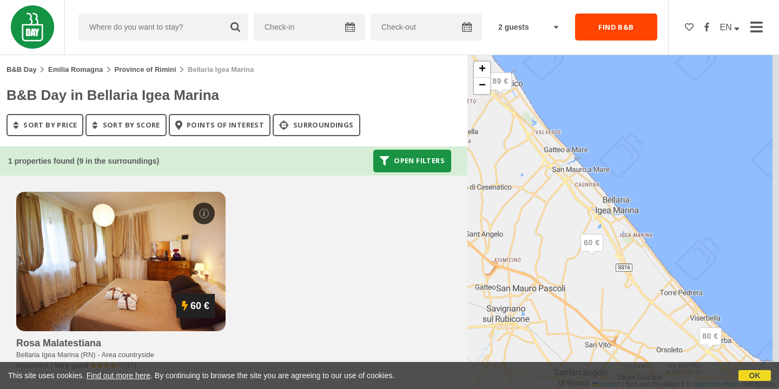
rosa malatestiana (58, 343)
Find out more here (118, 375)
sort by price (45, 125)
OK (755, 375)
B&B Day (21, 69)
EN (730, 27)
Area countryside (128, 355)
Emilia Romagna (75, 69)
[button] (500, 90)
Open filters (412, 161)
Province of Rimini (145, 69)
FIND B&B (615, 27)
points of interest (220, 125)
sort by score (126, 125)
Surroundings (316, 125)
